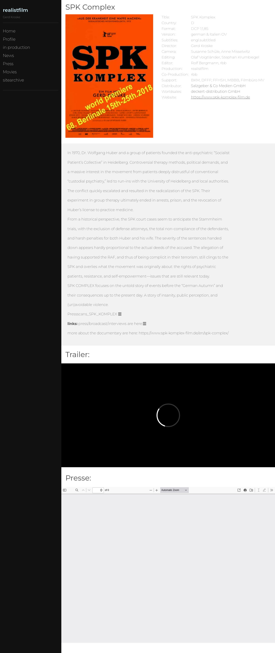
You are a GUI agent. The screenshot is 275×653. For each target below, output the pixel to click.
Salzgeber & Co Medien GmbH (218, 86)
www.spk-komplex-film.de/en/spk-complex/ (190, 333)
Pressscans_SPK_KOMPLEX (92, 314)
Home (9, 31)
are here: (111, 323)
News (8, 55)
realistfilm (15, 10)
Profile (9, 39)
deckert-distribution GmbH (215, 91)
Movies (10, 71)
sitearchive (13, 80)
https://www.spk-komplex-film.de (220, 97)
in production (16, 47)
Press (8, 63)
